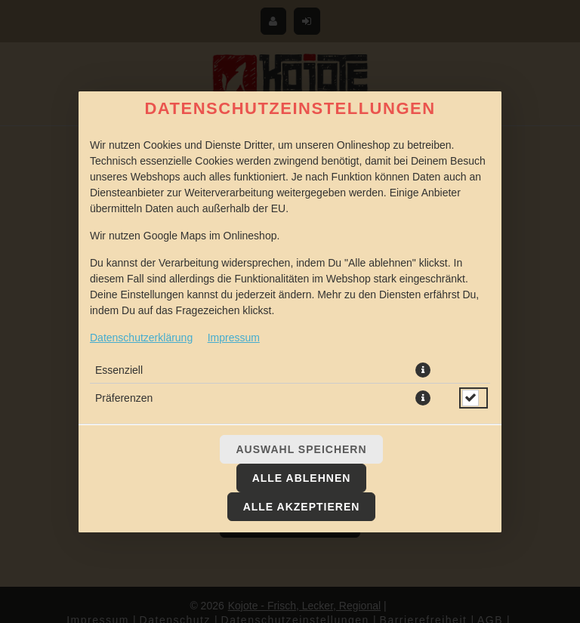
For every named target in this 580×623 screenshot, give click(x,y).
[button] (422, 370)
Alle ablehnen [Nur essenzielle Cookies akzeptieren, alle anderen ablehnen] (301, 478)
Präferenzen (124, 398)
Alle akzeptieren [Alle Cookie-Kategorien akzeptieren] (301, 507)
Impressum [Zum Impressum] (234, 338)
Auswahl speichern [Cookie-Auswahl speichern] (301, 449)
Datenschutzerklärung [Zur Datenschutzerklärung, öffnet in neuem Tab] (141, 338)
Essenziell (119, 370)
